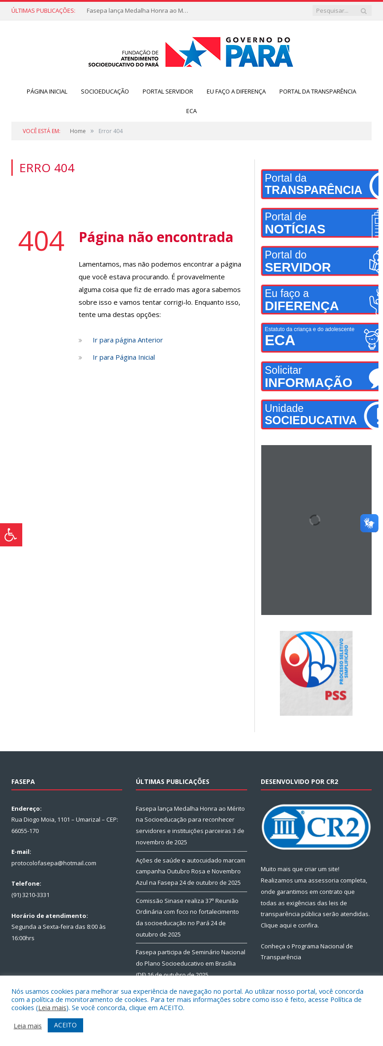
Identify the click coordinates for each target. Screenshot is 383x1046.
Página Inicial (47, 91)
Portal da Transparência (317, 91)
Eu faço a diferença (236, 91)
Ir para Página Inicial (124, 357)
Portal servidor (168, 91)
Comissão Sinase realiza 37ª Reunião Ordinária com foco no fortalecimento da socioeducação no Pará (187, 912)
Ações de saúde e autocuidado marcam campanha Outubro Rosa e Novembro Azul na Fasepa (190, 871)
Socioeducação (105, 91)
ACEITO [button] (65, 1025)
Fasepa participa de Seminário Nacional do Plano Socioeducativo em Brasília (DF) (190, 963)
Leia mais (52, 1007)
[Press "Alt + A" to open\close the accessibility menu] (11, 534)
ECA (191, 111)
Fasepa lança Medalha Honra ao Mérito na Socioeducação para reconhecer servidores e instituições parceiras (140, 11)
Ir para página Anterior (128, 339)
